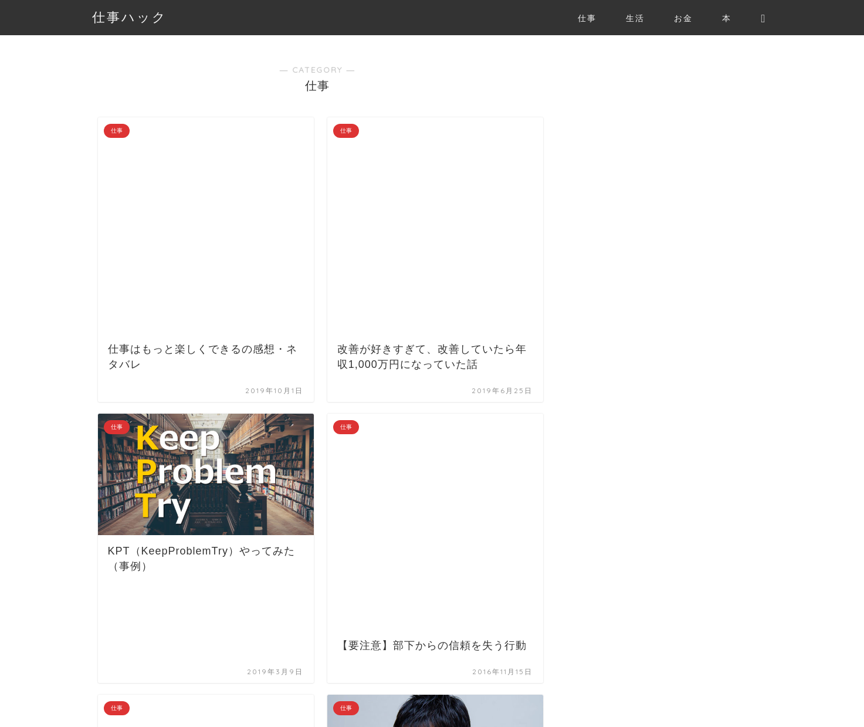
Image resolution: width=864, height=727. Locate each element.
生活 (635, 18)
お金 (683, 18)
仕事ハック (129, 17)
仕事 (587, 18)
